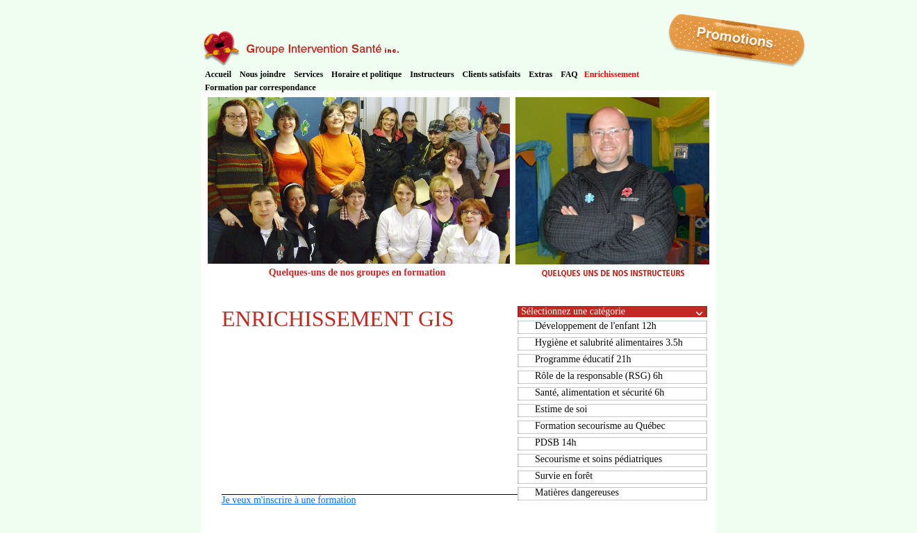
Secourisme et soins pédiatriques (598, 459)
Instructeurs (432, 74)
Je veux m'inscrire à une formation (289, 500)
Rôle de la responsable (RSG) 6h (599, 376)
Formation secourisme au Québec (600, 426)
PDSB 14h (556, 442)
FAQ (569, 74)
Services (308, 74)
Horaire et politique (366, 74)
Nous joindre (263, 74)
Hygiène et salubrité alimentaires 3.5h (609, 342)
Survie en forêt (564, 476)
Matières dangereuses (577, 492)
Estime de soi (561, 409)
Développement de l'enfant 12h (595, 326)
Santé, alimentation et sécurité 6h (599, 392)
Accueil (218, 74)
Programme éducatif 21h (583, 359)
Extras (540, 74)
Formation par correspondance (260, 87)
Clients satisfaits (492, 74)
